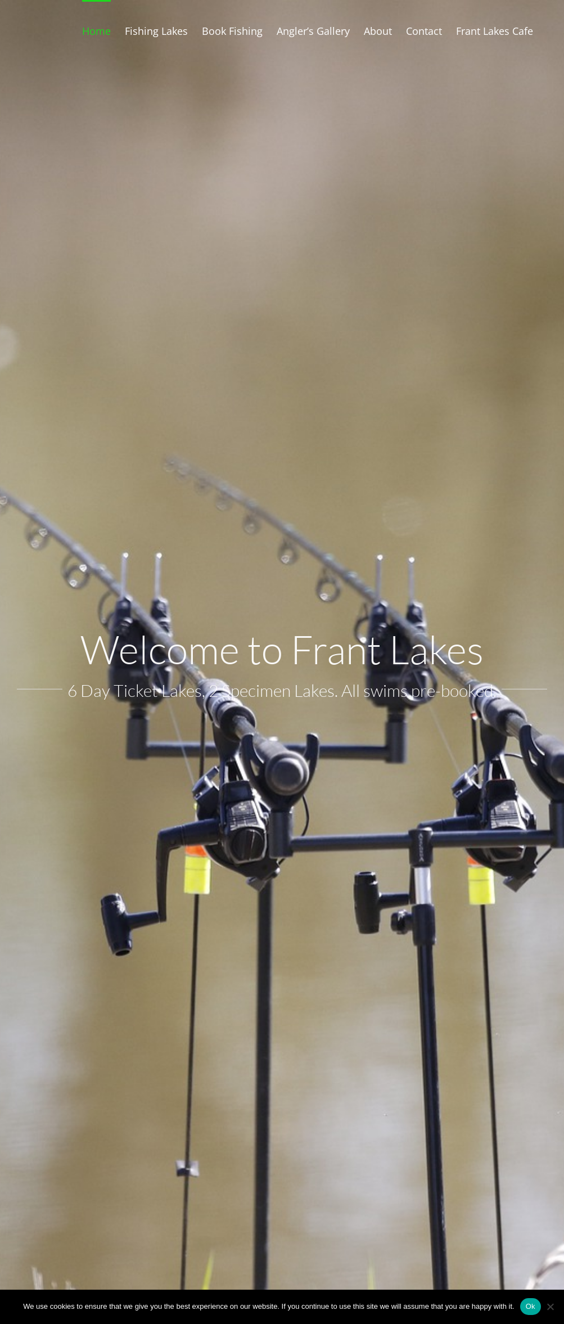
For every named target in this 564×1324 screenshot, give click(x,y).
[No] (550, 1306)
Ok (530, 1306)
